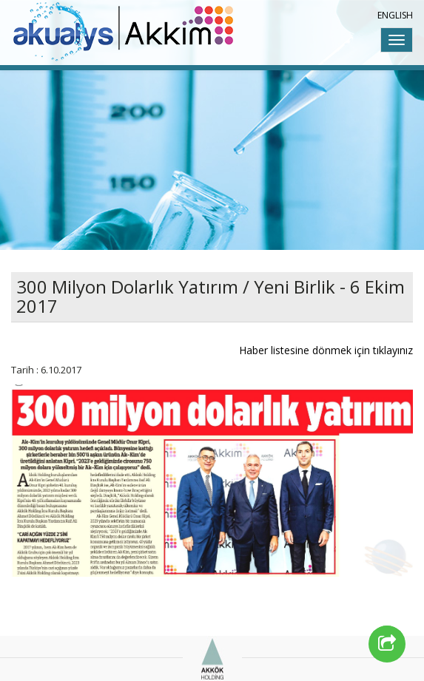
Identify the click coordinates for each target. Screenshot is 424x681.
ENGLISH (395, 15)
